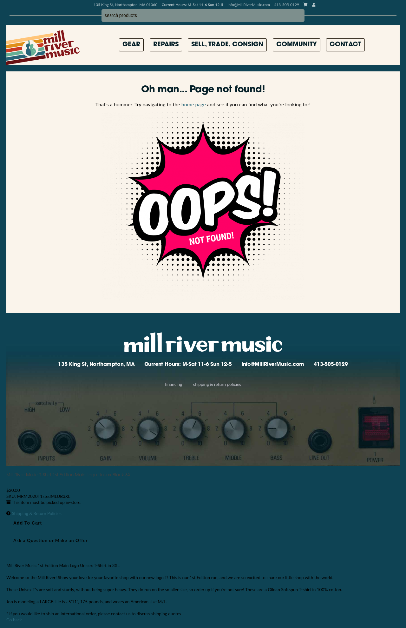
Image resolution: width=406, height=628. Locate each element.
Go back (14, 619)
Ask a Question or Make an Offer (50, 540)
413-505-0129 (331, 364)
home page (193, 104)
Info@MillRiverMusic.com (248, 4)
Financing (173, 384)
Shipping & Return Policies (217, 384)
